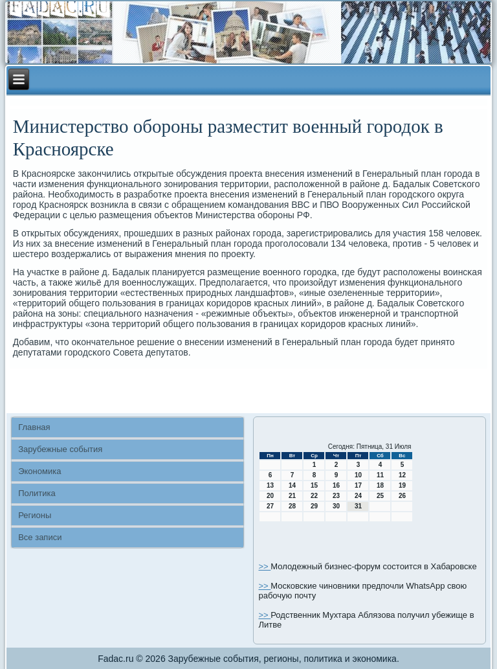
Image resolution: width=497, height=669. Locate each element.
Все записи (39, 537)
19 (402, 485)
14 (292, 485)
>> (264, 566)
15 (314, 485)
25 (380, 495)
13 (270, 485)
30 (336, 506)
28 (292, 506)
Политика (37, 493)
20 (270, 495)
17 (358, 485)
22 (314, 495)
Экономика (39, 471)
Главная (34, 427)
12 (402, 475)
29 (314, 506)
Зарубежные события (60, 449)
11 (380, 475)
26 (402, 495)
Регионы (34, 515)
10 (358, 475)
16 (336, 485)
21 (292, 495)
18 (380, 485)
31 (358, 506)
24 (358, 495)
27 (270, 506)
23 (336, 495)
